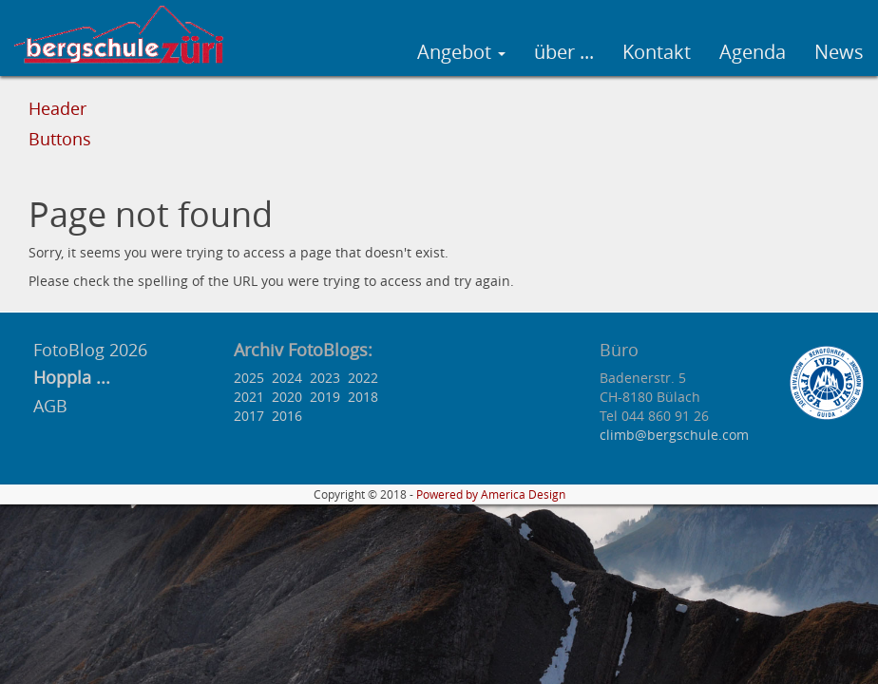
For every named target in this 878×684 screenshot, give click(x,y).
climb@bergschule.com (674, 435)
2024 (287, 378)
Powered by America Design (490, 494)
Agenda (752, 52)
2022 (363, 378)
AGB (50, 405)
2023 (325, 378)
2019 (325, 397)
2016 (287, 416)
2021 (249, 397)
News (839, 52)
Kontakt (656, 52)
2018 (363, 397)
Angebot (461, 52)
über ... (564, 52)
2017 (249, 416)
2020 (287, 397)
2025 (249, 378)
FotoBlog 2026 (88, 349)
